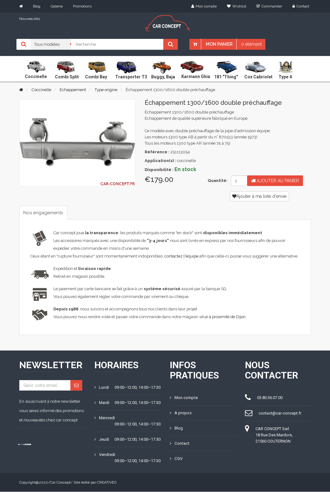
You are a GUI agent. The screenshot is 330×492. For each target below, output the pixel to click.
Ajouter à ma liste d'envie (259, 196)
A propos (181, 413)
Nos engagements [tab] (45, 213)
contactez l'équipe (181, 256)
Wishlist (236, 6)
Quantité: (217, 180)
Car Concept (60, 482)
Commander (269, 6)
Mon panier (219, 44)
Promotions (82, 6)
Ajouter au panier (275, 180)
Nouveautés (29, 18)
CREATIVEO (106, 482)
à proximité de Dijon (227, 317)
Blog (36, 6)
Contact (300, 6)
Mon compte (204, 6)
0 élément (251, 44)
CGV (176, 459)
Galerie (57, 6)
